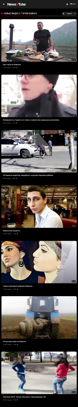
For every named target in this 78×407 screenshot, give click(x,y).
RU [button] (72, 4)
